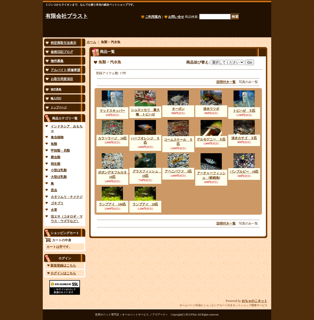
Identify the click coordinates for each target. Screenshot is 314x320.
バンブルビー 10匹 (244, 171)
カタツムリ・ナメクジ (67, 197)
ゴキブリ (57, 203)
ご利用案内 (153, 17)
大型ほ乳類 (59, 177)
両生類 (55, 164)
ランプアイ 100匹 (112, 204)
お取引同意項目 (62, 79)
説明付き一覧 (226, 82)
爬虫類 (55, 157)
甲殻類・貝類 (60, 150)
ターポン (178, 109)
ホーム (91, 42)
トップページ (59, 107)
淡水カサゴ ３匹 (244, 138)
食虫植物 (57, 137)
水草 (54, 210)
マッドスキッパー (112, 111)
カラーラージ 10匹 (112, 138)
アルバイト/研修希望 (65, 70)
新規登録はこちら (63, 265)
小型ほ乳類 (59, 170)
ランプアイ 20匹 (145, 204)
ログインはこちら (63, 273)
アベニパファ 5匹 (178, 171)
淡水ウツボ (211, 109)
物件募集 (57, 61)
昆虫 (54, 190)
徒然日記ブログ (62, 52)
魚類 (54, 144)
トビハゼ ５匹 (244, 111)
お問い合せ (176, 17)
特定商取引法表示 (63, 43)
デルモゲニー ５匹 (211, 139)
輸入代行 (56, 98)
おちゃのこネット (254, 301)
